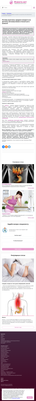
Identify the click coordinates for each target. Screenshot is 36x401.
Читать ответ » (6, 61)
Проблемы (9, 13)
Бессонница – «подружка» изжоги (7, 371)
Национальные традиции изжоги (7, 368)
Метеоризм (3, 343)
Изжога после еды (4, 357)
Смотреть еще (18, 327)
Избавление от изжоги (5, 356)
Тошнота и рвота (6, 213)
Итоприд (2, 358)
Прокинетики (3, 360)
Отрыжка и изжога (4, 351)
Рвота (2, 337)
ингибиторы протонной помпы (15, 120)
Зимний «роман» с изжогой (6, 374)
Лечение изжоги (4, 349)
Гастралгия (3, 338)
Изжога (4, 317)
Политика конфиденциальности (6, 385)
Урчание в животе (4, 354)
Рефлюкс (2, 370)
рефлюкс (7, 105)
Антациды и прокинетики (5, 365)
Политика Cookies (16, 398)
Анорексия (3, 339)
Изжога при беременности (5, 363)
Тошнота (4, 91)
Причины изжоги (4, 353)
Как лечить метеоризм (5, 348)
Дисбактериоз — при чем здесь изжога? (8, 373)
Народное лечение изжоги (6, 350)
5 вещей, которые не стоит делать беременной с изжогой (16, 283)
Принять (30, 397)
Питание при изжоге (4, 359)
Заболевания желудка (5, 366)
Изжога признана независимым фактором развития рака (11, 375)
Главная (3, 13)
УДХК (2, 362)
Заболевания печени (5, 367)
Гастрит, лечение (4, 347)
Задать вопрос (18, 249)
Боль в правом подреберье (6, 341)
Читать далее (31, 188)
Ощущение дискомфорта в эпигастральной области (10, 340)
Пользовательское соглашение (6, 384)
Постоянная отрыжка (5, 352)
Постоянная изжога (6, 184)
